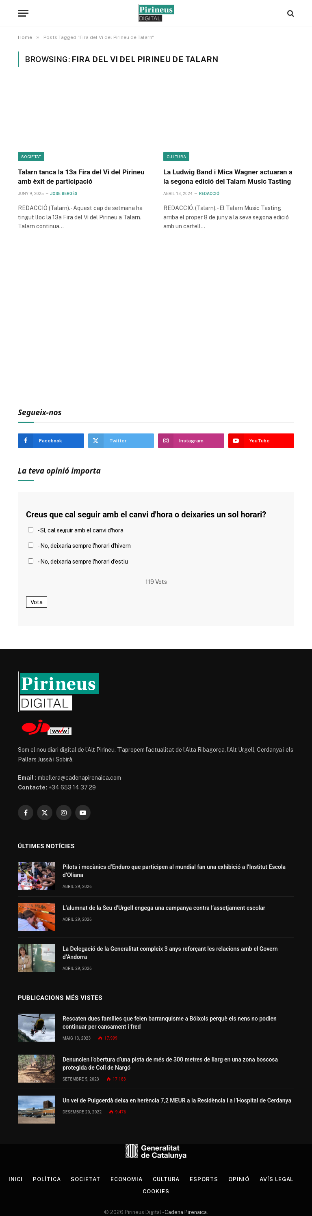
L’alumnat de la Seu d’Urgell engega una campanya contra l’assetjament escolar (164, 908)
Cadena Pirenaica (185, 1212)
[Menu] (23, 13)
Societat (31, 156)
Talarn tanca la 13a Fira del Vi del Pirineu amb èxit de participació (81, 176)
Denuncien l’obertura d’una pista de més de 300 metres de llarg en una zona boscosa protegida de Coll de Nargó (170, 1063)
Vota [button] (36, 602)
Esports (204, 1179)
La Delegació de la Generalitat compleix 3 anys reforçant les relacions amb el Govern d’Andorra (170, 953)
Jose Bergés (64, 193)
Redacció (209, 193)
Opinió (238, 1179)
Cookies (156, 1191)
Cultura (176, 156)
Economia (126, 1179)
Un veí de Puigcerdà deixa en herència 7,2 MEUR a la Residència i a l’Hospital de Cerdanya (177, 1100)
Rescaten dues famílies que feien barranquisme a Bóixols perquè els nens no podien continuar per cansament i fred (170, 1022)
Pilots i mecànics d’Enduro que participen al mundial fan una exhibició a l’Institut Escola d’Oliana (174, 871)
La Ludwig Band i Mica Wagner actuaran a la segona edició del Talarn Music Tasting (227, 176)
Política (47, 1179)
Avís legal (276, 1179)
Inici (16, 1179)
